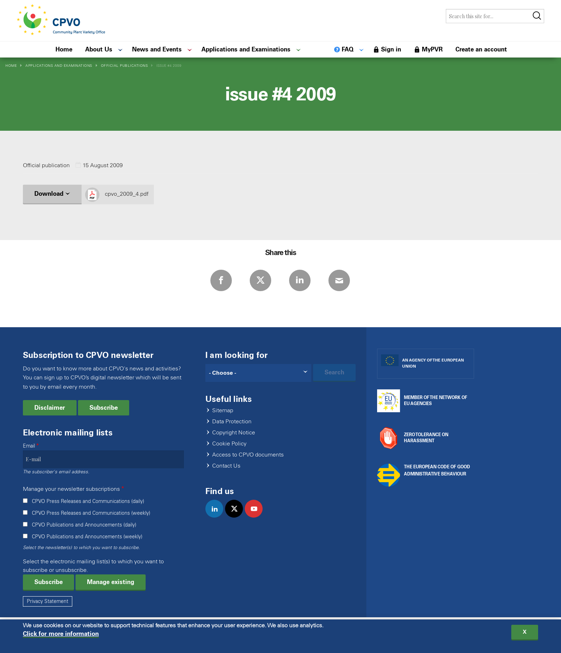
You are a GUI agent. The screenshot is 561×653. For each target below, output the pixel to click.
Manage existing (110, 581)
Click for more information (61, 636)
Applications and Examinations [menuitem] (246, 49)
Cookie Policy (229, 444)
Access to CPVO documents (248, 455)
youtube (257, 516)
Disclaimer (49, 407)
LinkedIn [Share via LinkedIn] (300, 280)
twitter (237, 516)
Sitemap (222, 411)
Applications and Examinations (58, 65)
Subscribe (103, 407)
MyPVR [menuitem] (432, 49)
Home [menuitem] (63, 49)
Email (29, 446)
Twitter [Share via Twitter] (260, 280)
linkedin (217, 516)
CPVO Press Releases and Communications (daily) (88, 501)
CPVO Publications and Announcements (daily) (84, 525)
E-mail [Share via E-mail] (339, 280)
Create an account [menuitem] (481, 49)
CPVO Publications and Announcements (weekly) (87, 537)
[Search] (258, 373)
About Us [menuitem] (98, 49)
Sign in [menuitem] (391, 49)
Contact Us (226, 466)
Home (11, 65)
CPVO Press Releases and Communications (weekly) (91, 513)
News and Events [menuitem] (157, 49)
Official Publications (124, 65)
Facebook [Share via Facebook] (221, 280)
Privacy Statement (47, 601)
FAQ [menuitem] (347, 49)
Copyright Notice (233, 433)
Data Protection (232, 422)
